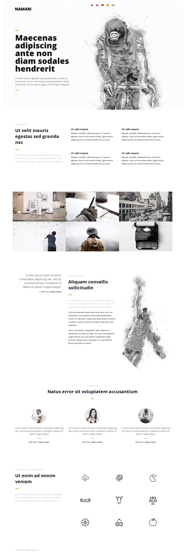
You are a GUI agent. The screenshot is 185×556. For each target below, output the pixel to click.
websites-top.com (31, 550)
